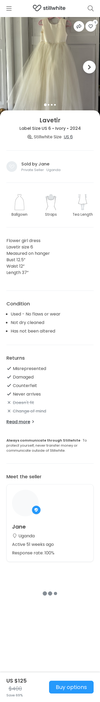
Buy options (71, 687)
